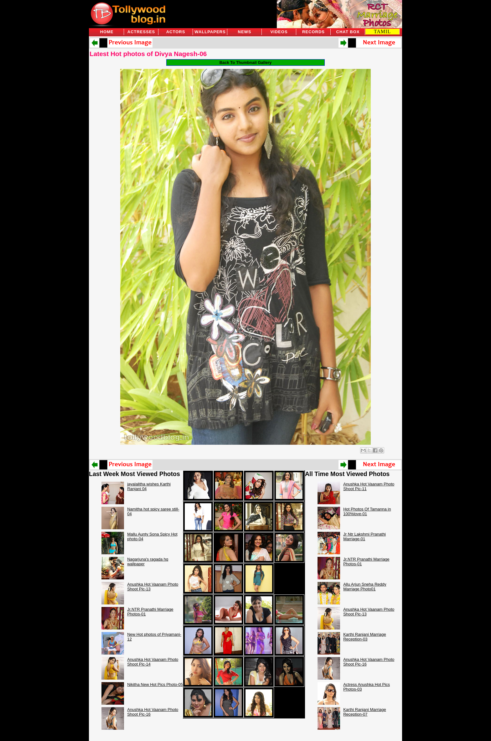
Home (107, 31)
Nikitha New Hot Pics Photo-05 (155, 684)
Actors (175, 31)
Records (313, 31)
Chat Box (348, 31)
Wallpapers (209, 31)
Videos (278, 31)
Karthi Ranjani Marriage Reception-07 (364, 712)
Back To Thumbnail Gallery (246, 62)
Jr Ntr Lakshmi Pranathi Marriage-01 (364, 536)
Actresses (141, 31)
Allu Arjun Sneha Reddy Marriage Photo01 (364, 586)
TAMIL (382, 31)
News (244, 31)
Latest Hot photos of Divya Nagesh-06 (148, 53)
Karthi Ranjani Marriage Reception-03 (364, 636)
